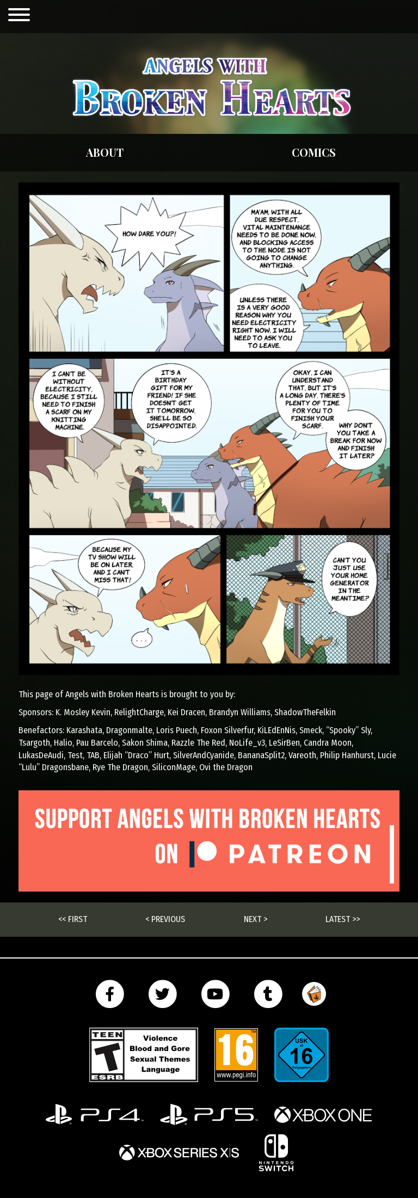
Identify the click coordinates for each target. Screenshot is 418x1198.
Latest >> (342, 919)
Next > (255, 919)
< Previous (165, 919)
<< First (72, 919)
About (105, 152)
